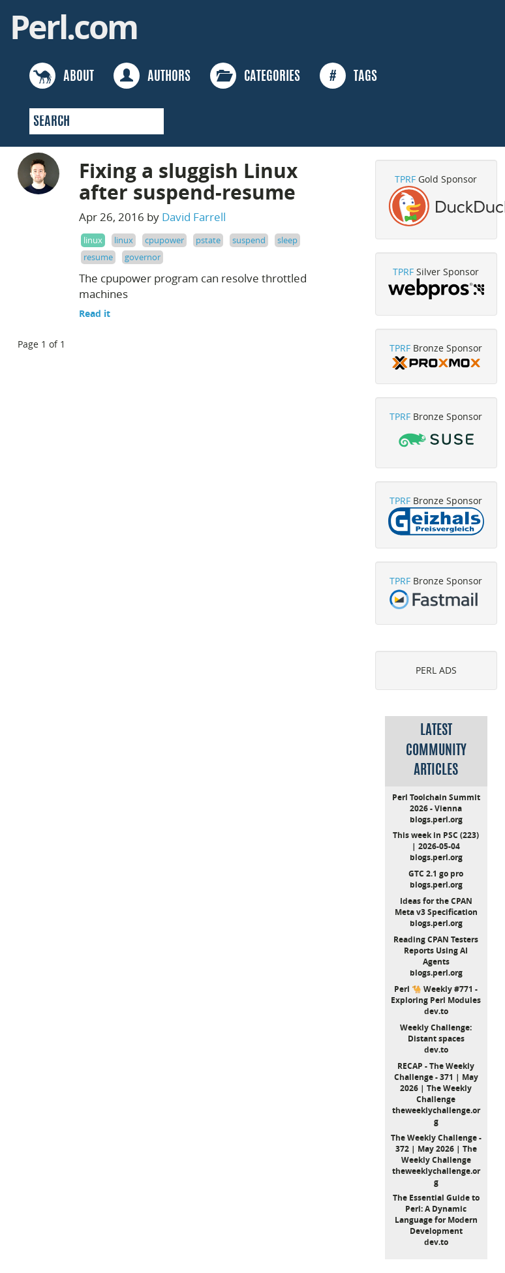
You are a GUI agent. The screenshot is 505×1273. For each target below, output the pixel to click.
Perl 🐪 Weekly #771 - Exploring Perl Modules (436, 994)
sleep (287, 240)
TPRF (405, 179)
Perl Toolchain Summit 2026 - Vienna (436, 803)
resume (98, 257)
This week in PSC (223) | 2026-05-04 (436, 841)
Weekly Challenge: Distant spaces (436, 1033)
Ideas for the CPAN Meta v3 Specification (436, 906)
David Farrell (194, 216)
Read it (94, 313)
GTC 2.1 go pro (435, 873)
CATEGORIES (255, 76)
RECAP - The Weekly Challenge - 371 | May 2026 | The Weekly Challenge (436, 1082)
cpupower (164, 240)
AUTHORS (152, 76)
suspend (249, 240)
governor (143, 257)
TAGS (348, 76)
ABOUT (61, 76)
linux (93, 240)
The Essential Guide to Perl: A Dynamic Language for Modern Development (436, 1214)
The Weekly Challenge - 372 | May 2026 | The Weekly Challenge (436, 1148)
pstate (208, 240)
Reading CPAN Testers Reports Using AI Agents (435, 950)
